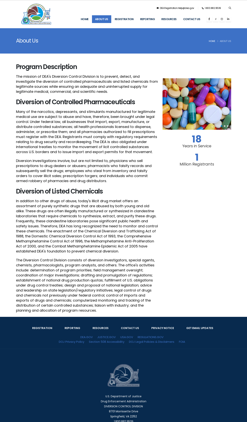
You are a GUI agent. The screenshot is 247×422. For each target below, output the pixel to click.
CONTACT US (130, 328)
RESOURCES (101, 328)
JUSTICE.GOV (106, 337)
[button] (221, 126)
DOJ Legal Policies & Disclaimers (151, 342)
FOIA (182, 342)
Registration (124, 19)
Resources (169, 19)
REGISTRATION (42, 328)
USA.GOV (126, 337)
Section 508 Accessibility (106, 342)
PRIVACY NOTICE (162, 328)
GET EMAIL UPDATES (199, 328)
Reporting (147, 19)
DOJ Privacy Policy (71, 342)
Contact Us (191, 19)
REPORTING (72, 328)
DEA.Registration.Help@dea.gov (175, 8)
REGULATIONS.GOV (151, 337)
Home (85, 19)
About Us (101, 19)
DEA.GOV (86, 337)
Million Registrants (197, 164)
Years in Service (196, 146)
